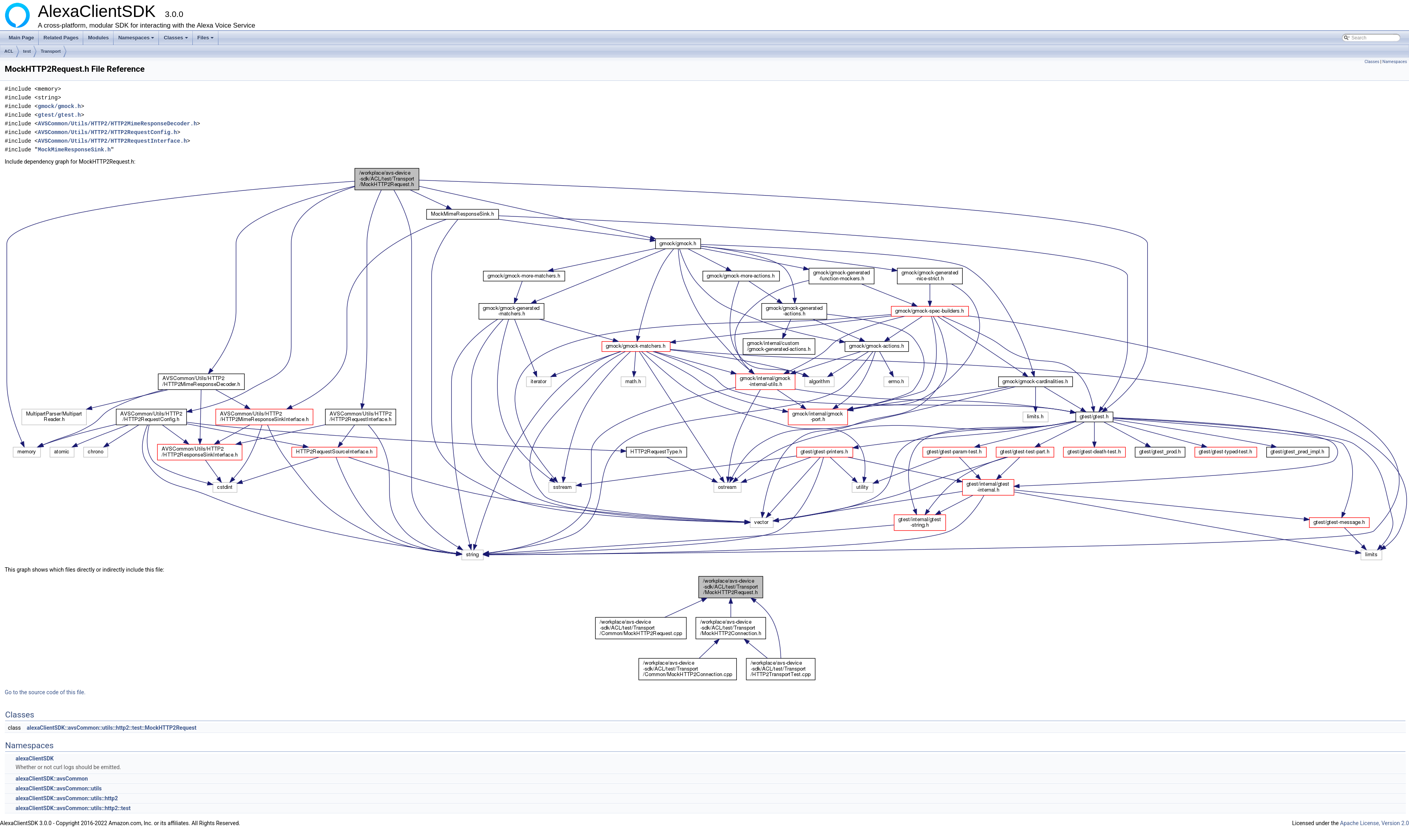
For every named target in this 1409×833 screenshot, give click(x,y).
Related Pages (60, 38)
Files (206, 40)
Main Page (21, 38)
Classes (176, 40)
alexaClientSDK (34, 758)
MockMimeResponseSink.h (74, 149)
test (27, 51)
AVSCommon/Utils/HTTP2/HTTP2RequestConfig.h (107, 132)
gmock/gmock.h (59, 106)
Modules (98, 38)
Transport (51, 51)
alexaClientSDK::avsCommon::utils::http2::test (72, 808)
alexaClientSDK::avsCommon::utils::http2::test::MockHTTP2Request (111, 728)
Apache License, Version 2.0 (1374, 823)
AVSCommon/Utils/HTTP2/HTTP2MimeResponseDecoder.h (117, 123)
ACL (8, 51)
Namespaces (137, 40)
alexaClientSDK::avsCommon (51, 778)
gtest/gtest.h (59, 115)
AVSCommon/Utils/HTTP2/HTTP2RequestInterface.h (112, 141)
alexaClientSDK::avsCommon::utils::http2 (66, 798)
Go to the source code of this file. (45, 692)
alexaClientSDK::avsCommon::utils (58, 788)
